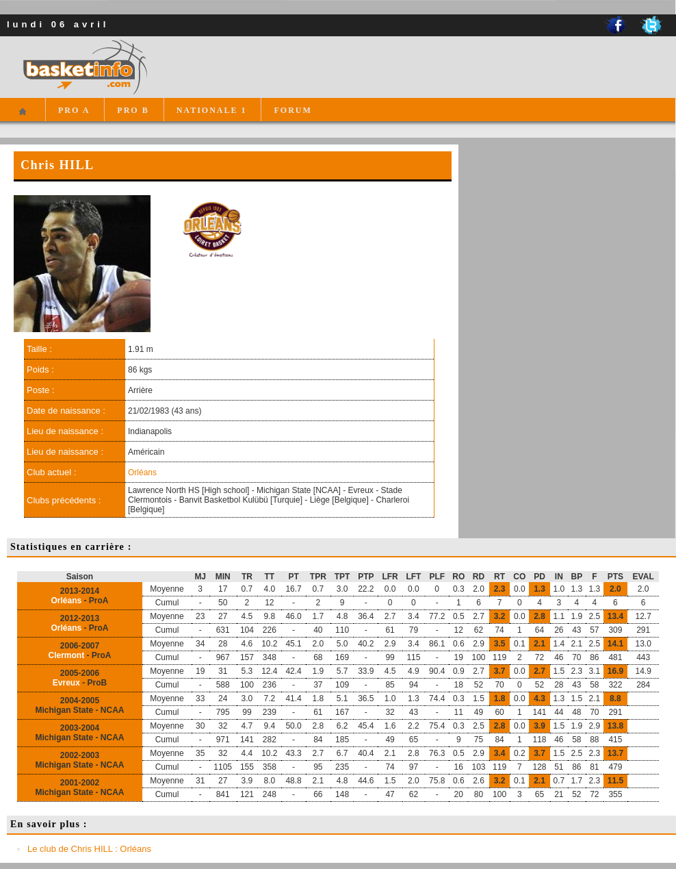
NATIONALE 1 (212, 110)
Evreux (66, 683)
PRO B (132, 110)
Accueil (22, 117)
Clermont (66, 655)
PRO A (74, 110)
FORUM (292, 110)
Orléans (142, 472)
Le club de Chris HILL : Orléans (89, 849)
